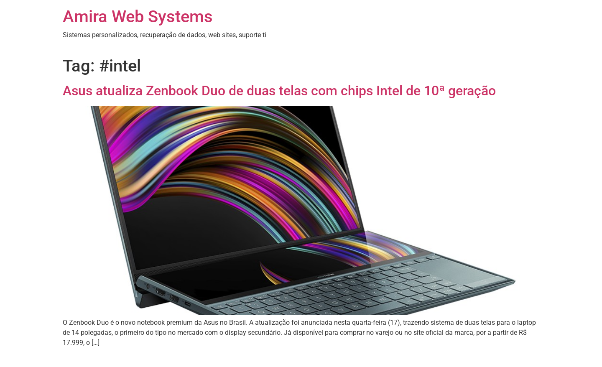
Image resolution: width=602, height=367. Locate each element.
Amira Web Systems (138, 16)
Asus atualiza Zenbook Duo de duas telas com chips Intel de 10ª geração (279, 91)
